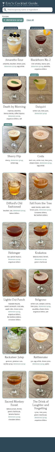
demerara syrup (12, 20)
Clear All (30, 20)
